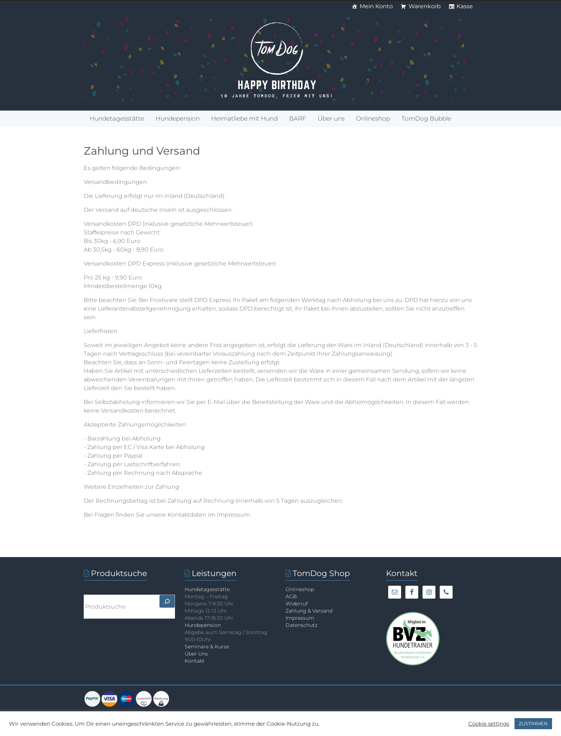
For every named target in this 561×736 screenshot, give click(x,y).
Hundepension (178, 118)
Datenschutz (301, 625)
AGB (291, 596)
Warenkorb (425, 6)
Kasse (465, 6)
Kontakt (195, 661)
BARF (297, 118)
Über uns (331, 118)
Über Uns (196, 653)
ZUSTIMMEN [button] (533, 723)
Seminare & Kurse (207, 646)
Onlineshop (373, 118)
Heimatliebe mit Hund (244, 118)
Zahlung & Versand (309, 611)
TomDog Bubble (426, 118)
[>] (167, 601)
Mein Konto (376, 6)
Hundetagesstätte (116, 118)
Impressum (300, 618)
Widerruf (297, 603)
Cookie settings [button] (488, 724)
